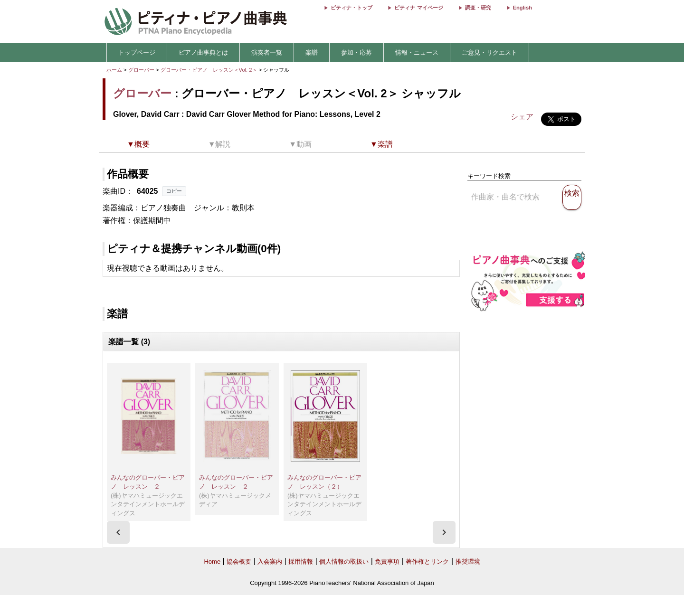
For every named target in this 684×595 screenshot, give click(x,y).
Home (212, 561)
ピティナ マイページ (418, 7)
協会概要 (239, 561)
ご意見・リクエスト (489, 52)
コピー (174, 191)
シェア (522, 117)
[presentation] (118, 532)
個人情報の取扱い (344, 561)
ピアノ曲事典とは (203, 52)
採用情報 (300, 561)
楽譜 (311, 52)
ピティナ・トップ (351, 7)
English (522, 7)
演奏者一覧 (266, 52)
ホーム (114, 70)
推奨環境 (468, 561)
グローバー (141, 70)
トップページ (136, 52)
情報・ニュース (416, 52)
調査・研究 (478, 7)
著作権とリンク (427, 561)
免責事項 (387, 561)
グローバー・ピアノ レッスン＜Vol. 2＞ (210, 70)
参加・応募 (356, 52)
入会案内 (269, 561)
